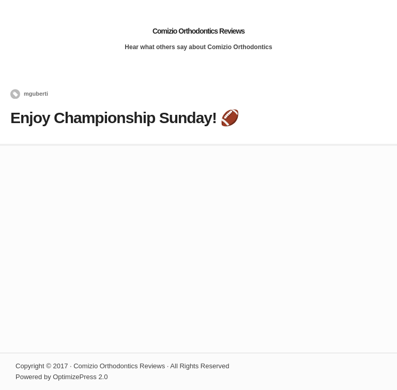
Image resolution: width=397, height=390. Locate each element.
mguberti (36, 94)
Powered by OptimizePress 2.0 (62, 377)
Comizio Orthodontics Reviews (198, 31)
